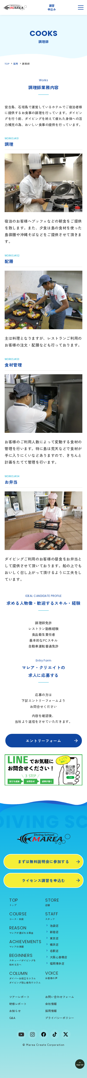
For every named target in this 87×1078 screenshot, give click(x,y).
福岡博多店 (57, 963)
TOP (7, 63)
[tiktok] (54, 1034)
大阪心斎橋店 (58, 957)
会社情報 (51, 1004)
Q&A (12, 1018)
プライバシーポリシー (59, 1018)
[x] (66, 1034)
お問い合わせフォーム (59, 997)
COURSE (25, 916)
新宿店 (54, 932)
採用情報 (51, 1011)
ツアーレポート (19, 997)
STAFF (61, 916)
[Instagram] (32, 1034)
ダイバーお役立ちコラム (22, 978)
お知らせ (15, 1011)
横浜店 (54, 944)
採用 (15, 63)
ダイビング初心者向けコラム (25, 982)
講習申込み (52, 7)
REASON (25, 930)
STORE (61, 902)
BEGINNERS (25, 959)
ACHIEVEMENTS (25, 944)
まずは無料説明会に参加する (43, 861)
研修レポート (18, 1004)
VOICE (61, 975)
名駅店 (54, 951)
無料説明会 (66, 7)
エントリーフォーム (43, 740)
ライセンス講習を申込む (43, 880)
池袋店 (54, 926)
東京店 (54, 938)
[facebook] (43, 1034)
